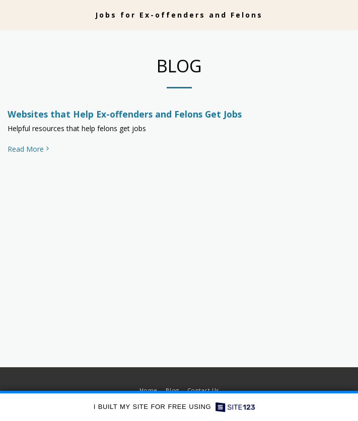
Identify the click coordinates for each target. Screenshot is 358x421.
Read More (29, 149)
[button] (11, 14)
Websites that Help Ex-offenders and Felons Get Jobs (125, 114)
